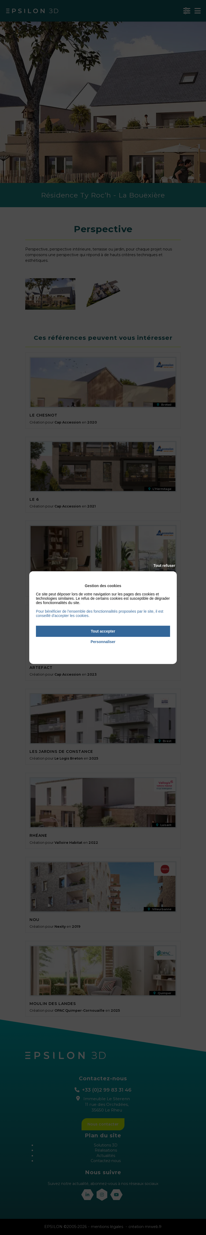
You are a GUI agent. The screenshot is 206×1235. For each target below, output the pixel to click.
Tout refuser (164, 565)
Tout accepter (103, 631)
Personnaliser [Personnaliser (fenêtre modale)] (103, 642)
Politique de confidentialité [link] (103, 649)
